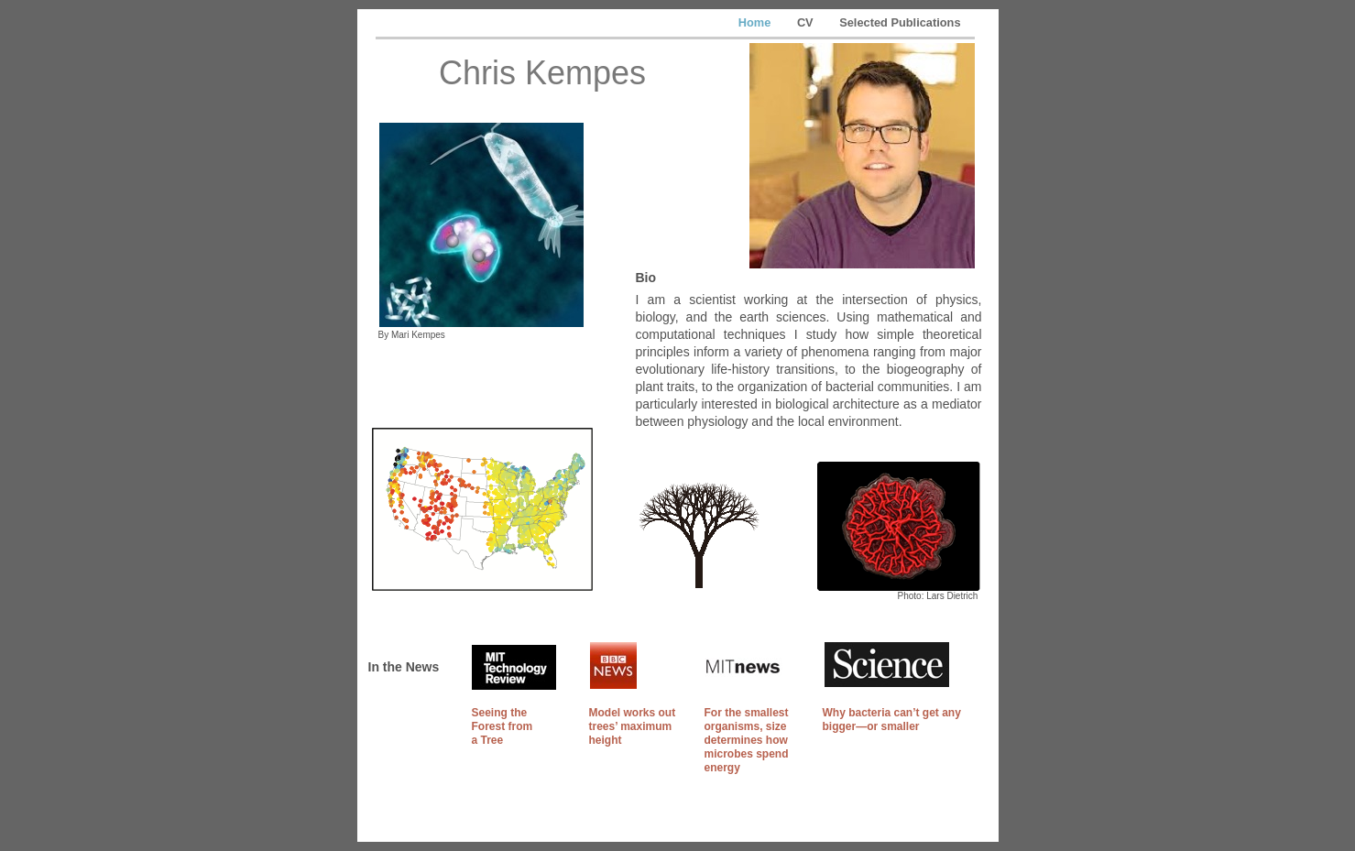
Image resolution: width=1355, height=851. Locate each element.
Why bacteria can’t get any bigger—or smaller (892, 719)
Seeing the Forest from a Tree (502, 726)
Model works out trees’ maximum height (632, 726)
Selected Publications (899, 22)
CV (806, 22)
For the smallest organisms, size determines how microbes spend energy (747, 740)
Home (756, 22)
